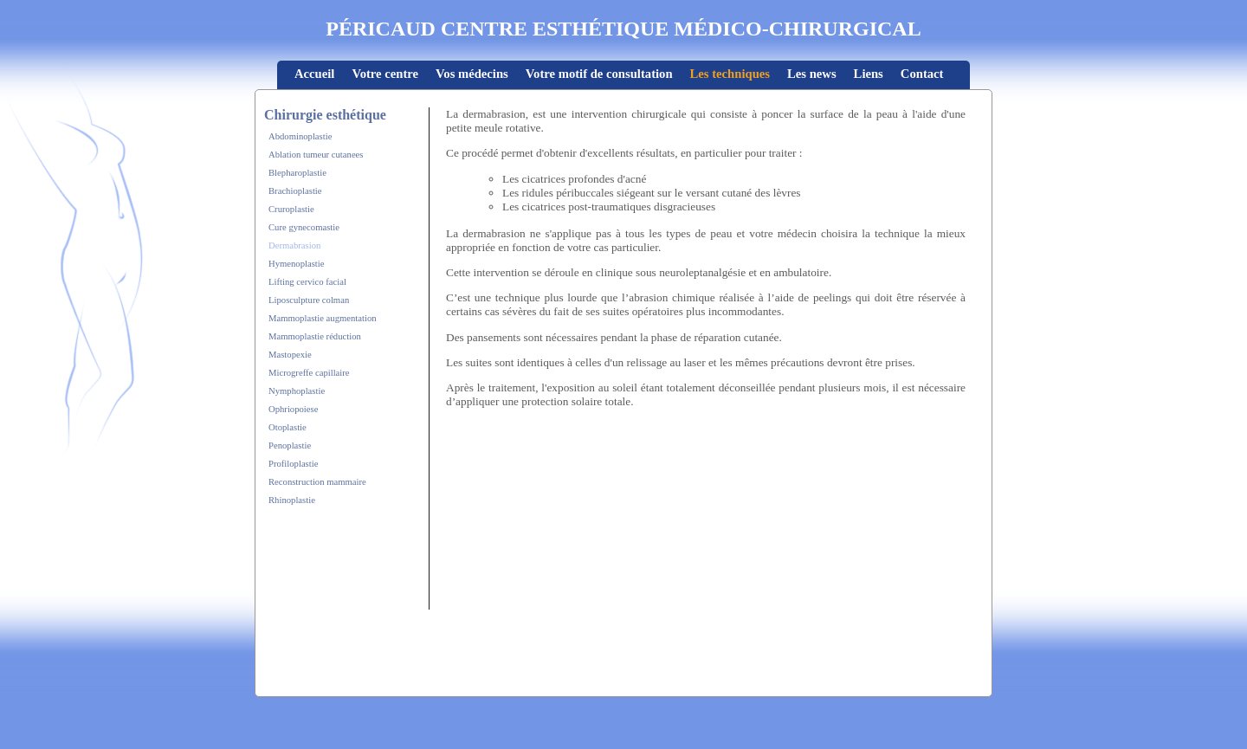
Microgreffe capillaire (309, 373)
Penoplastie (289, 445)
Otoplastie (287, 427)
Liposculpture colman (308, 300)
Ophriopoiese (293, 409)
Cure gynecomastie (303, 227)
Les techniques (730, 74)
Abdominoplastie (300, 136)
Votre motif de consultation (599, 74)
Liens (868, 74)
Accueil (314, 74)
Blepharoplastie (297, 173)
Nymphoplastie (296, 391)
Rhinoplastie (291, 500)
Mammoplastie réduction (314, 336)
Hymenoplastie (296, 263)
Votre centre (385, 74)
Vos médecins (472, 74)
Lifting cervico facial (307, 282)
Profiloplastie (293, 463)
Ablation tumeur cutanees (316, 154)
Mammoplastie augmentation (322, 318)
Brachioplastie (295, 191)
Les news (812, 74)
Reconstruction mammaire (317, 482)
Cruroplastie (291, 209)
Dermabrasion (294, 245)
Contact (922, 74)
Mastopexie (290, 354)
